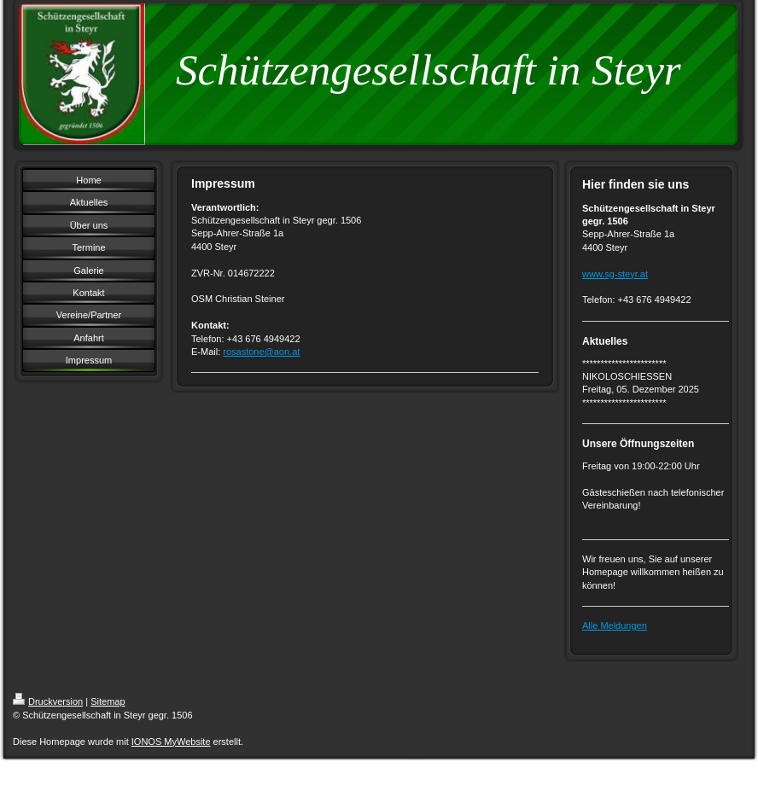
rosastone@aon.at (261, 351)
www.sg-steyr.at (615, 274)
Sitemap (107, 701)
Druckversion (48, 701)
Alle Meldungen (614, 625)
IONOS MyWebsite (171, 741)
